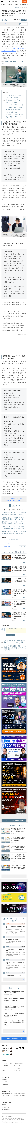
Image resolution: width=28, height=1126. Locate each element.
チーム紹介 (4, 1079)
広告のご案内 (5, 1082)
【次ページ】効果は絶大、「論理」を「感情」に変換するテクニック (14, 499)
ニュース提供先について (19, 1068)
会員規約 (4, 1070)
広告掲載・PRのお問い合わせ (13, 1038)
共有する (24, 19)
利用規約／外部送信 (18, 1063)
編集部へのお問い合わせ (7, 1093)
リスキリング (23, 4)
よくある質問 (5, 1065)
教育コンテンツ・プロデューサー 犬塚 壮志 (15, 61)
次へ (17, 505)
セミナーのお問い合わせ (7, 1095)
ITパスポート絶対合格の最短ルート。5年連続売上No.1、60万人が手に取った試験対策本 (15, 648)
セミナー (3, 4)
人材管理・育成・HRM (8, 546)
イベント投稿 (5, 1084)
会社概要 (4, 1104)
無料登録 (24, 1)
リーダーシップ (6, 24)
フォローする (24, 23)
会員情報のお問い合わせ (19, 1093)
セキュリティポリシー (7, 1107)
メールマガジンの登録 (7, 1063)
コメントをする (10, 635)
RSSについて (17, 1065)
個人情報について (6, 1109)
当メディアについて (18, 1070)
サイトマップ (5, 1068)
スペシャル (9, 4)
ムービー (16, 4)
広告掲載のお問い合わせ (19, 1095)
